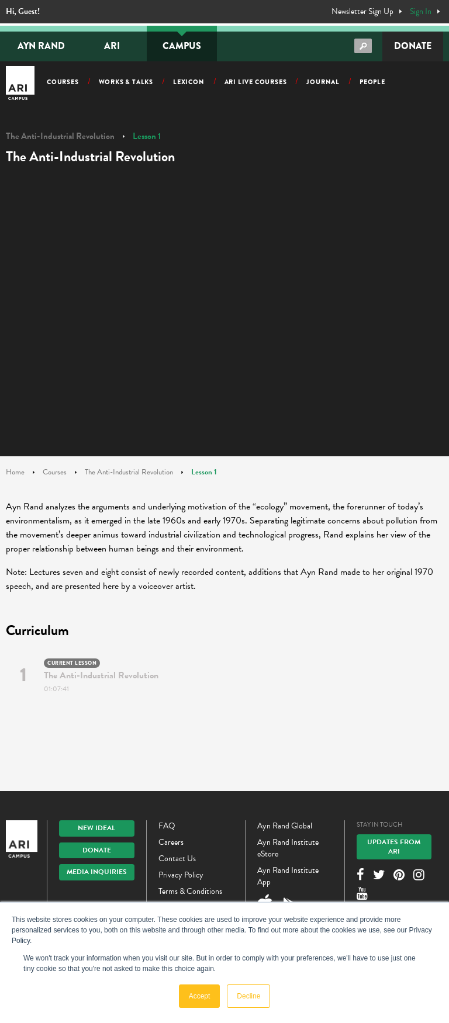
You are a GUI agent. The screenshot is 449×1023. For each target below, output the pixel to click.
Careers (171, 842)
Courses (63, 81)
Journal (323, 81)
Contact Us (177, 858)
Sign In (420, 12)
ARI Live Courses (255, 81)
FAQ (166, 826)
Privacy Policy (180, 875)
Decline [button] (248, 996)
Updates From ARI (393, 846)
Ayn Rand (41, 46)
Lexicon (189, 81)
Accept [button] (199, 996)
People (372, 81)
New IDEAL (96, 828)
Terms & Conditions (190, 891)
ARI (112, 46)
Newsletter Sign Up (362, 12)
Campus (182, 46)
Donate (412, 46)
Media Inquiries (97, 871)
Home (15, 472)
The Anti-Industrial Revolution (60, 136)
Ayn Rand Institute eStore (288, 848)
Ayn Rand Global (284, 826)
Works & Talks (126, 81)
